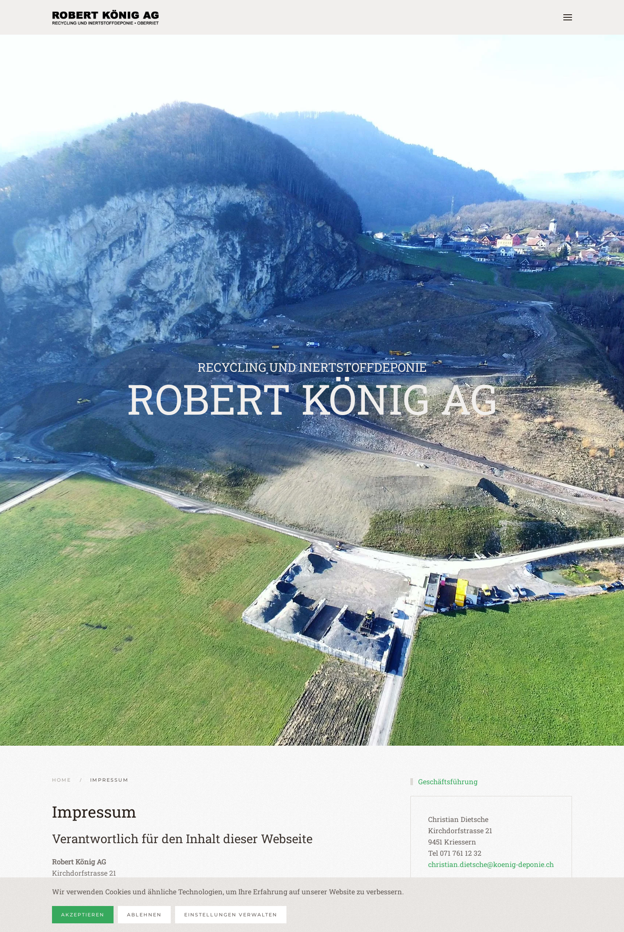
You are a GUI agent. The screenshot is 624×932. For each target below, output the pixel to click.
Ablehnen (144, 915)
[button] (567, 17)
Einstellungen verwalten (230, 915)
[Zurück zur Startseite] (106, 17)
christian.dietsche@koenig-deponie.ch (491, 864)
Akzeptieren (82, 915)
